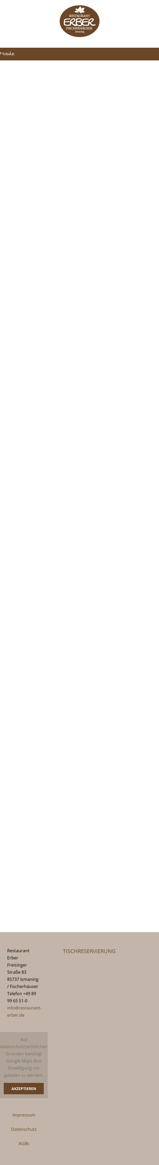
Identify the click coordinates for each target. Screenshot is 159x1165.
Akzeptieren (23, 1088)
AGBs (24, 1143)
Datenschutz (24, 1129)
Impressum (23, 1115)
